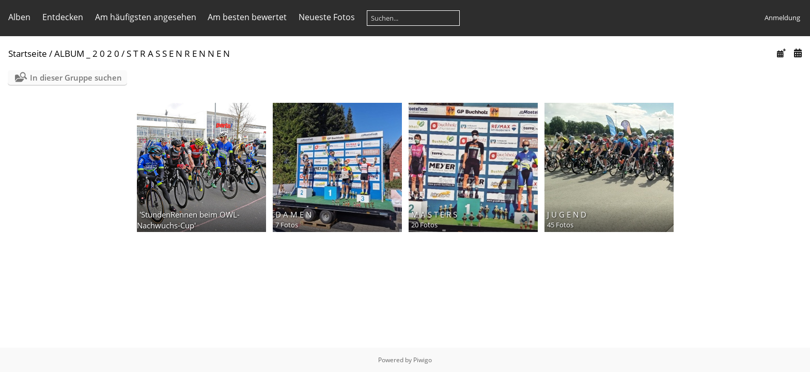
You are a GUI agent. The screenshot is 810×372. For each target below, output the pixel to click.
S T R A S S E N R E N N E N (178, 53)
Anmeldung (782, 17)
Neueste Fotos (327, 17)
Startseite (27, 53)
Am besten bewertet (247, 17)
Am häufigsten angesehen (145, 17)
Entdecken (62, 17)
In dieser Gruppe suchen (76, 77)
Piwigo (422, 359)
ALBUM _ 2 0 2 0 (86, 53)
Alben (19, 17)
